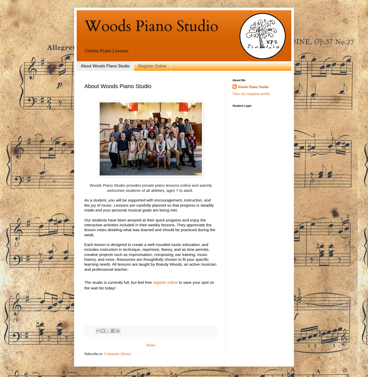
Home (150, 345)
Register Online (152, 66)
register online (165, 282)
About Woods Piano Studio (105, 66)
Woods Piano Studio (151, 26)
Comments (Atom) (117, 354)
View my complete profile (251, 94)
